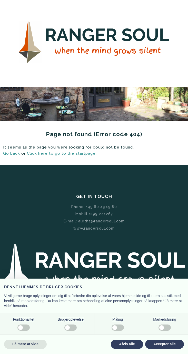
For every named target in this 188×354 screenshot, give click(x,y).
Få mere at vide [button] (25, 344)
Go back (11, 153)
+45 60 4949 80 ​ (101, 207)
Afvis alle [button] (127, 344)
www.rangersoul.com (94, 228)
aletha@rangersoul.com (101, 221)
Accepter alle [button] (164, 344)
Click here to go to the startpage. (62, 153)
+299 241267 (100, 214)
